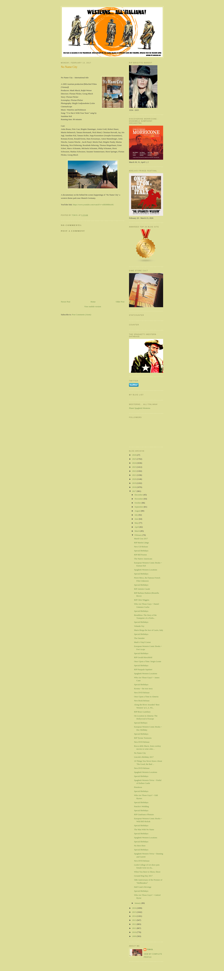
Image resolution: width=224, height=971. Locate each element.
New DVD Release (141, 692)
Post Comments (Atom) (81, 314)
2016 (134, 908)
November (139, 499)
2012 (134, 924)
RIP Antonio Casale (142, 589)
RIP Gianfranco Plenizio (144, 814)
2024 (134, 463)
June (137, 519)
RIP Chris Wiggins (141, 600)
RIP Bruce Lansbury (142, 712)
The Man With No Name (144, 829)
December (139, 495)
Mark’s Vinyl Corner (142, 642)
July (136, 515)
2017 (134, 491)
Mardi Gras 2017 (141, 538)
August (138, 511)
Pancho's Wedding (141, 806)
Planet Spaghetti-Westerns (139, 408)
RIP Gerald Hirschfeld (143, 657)
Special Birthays (140, 723)
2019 (134, 483)
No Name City (140, 753)
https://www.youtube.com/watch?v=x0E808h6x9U (93, 204)
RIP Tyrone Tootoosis (143, 738)
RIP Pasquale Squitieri (143, 669)
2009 (134, 936)
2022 (134, 471)
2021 (134, 475)
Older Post (120, 302)
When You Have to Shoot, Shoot (147, 872)
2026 (134, 455)
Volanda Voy (139, 626)
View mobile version (92, 306)
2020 (134, 479)
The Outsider (139, 638)
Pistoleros (138, 787)
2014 (134, 916)
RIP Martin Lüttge (141, 542)
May (137, 523)
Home (93, 302)
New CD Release (141, 546)
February (138, 535)
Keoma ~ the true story (143, 688)
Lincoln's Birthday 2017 (144, 757)
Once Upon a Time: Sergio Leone (147, 661)
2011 (134, 928)
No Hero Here (139, 845)
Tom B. (150, 949)
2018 (134, 487)
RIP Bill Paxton (140, 555)
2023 (134, 467)
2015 (134, 912)
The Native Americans (143, 559)
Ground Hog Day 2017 (143, 876)
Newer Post (65, 302)
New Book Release (141, 700)
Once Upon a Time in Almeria (146, 696)
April (137, 527)
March (137, 531)
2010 (134, 932)
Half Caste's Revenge (142, 887)
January (138, 903)
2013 (134, 920)
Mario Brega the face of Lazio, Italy (148, 630)
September (139, 507)
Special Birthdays (141, 550)
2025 (134, 459)
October (138, 503)
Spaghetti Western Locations (145, 570)
